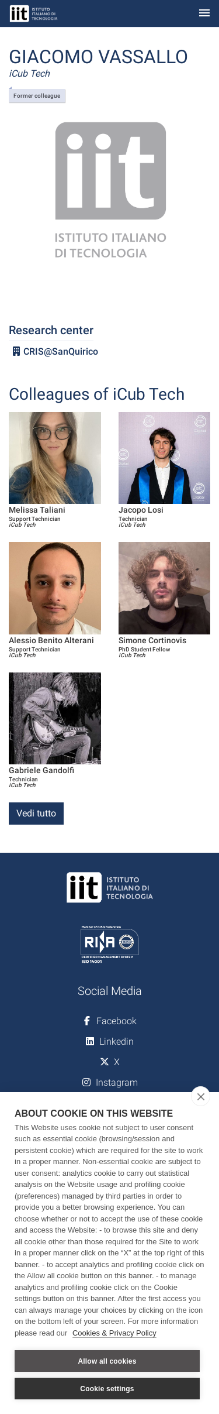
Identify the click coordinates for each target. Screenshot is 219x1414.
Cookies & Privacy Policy (114, 1333)
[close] (200, 1096)
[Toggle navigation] (204, 14)
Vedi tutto (36, 813)
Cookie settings (107, 1389)
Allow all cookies (107, 1361)
